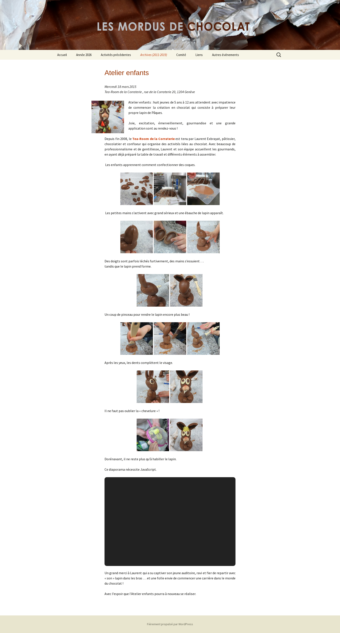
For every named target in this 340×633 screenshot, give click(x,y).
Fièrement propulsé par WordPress (170, 624)
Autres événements (225, 55)
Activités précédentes (116, 55)
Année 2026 (84, 55)
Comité (181, 55)
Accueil (62, 55)
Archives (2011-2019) (153, 55)
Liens (199, 55)
